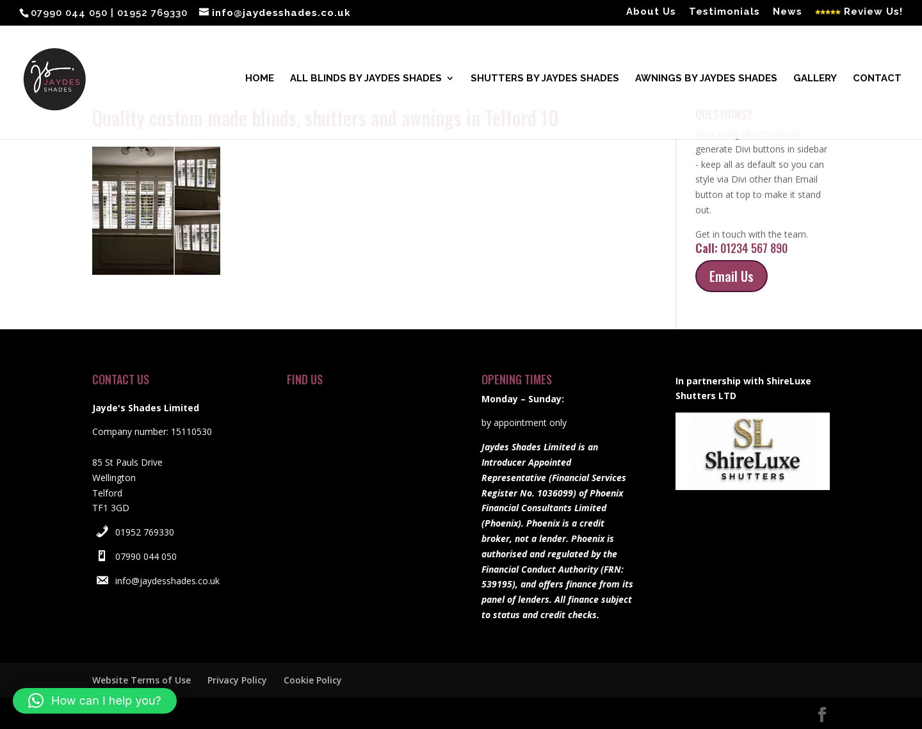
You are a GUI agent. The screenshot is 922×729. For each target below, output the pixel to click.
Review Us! (859, 12)
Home (259, 81)
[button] (95, 701)
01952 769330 (144, 532)
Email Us (731, 276)
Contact (877, 81)
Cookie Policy (313, 680)
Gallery (815, 81)
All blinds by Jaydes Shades (366, 81)
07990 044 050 (146, 556)
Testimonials (724, 12)
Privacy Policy (237, 680)
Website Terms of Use (141, 680)
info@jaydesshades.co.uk (167, 581)
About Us (651, 12)
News (787, 12)
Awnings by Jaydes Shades (706, 81)
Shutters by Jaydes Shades (545, 81)
